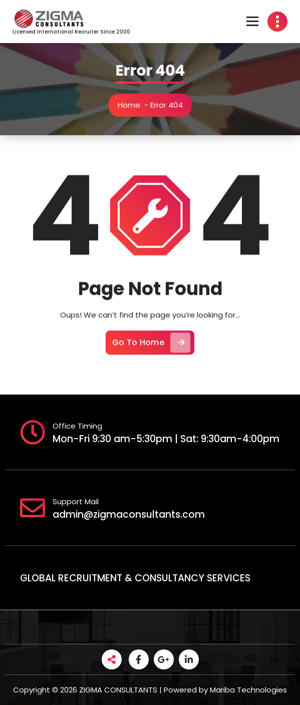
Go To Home (151, 348)
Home (131, 105)
